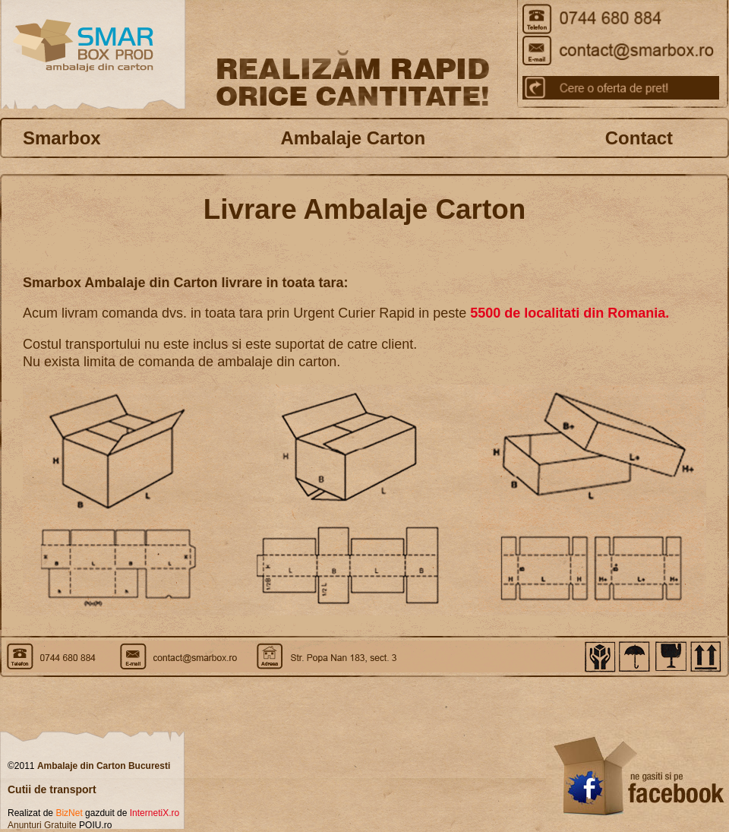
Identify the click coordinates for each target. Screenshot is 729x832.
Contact (639, 138)
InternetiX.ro (154, 813)
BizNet (68, 813)
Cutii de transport (52, 789)
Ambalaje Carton (352, 138)
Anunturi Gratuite (42, 825)
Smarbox (62, 138)
